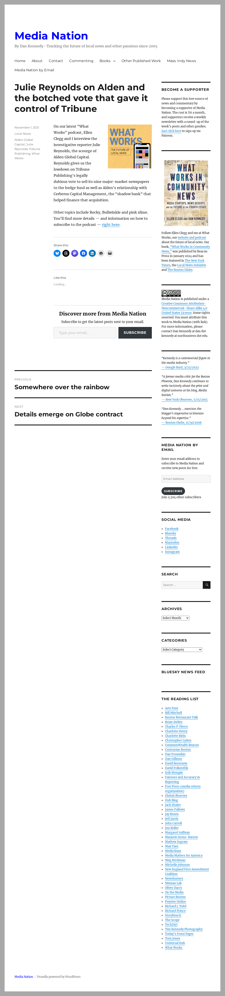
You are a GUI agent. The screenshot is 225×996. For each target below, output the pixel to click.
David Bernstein (176, 763)
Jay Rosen (172, 814)
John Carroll (173, 823)
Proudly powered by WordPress (59, 977)
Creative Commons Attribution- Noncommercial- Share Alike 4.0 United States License (184, 308)
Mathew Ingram (176, 842)
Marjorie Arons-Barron (181, 837)
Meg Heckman (175, 860)
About (37, 61)
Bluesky (170, 533)
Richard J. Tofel (175, 906)
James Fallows (175, 809)
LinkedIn (171, 547)
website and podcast (192, 237)
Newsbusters (174, 878)
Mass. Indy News (181, 61)
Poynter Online (175, 901)
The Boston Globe (179, 270)
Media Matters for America (183, 855)
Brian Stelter (174, 722)
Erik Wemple (174, 773)
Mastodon (172, 542)
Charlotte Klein (175, 736)
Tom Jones (172, 938)
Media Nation (51, 35)
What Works (173, 948)
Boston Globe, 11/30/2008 (183, 423)
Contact (56, 61)
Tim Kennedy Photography (184, 929)
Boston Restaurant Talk (181, 717)
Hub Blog (171, 800)
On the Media (174, 892)
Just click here (171, 131)
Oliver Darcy (173, 888)
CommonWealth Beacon (182, 745)
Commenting (81, 61)
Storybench (173, 915)
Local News (23, 133)
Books (105, 61)
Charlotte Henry (176, 731)
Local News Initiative (191, 265)
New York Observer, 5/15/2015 (186, 400)
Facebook (171, 529)
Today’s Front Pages (179, 934)
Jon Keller (172, 828)
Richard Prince (175, 911)
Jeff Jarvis (171, 819)
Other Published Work (141, 61)
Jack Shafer (173, 805)
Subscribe (135, 332)
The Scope (172, 920)
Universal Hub (175, 943)
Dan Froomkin (175, 754)
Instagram (172, 552)
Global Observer (176, 796)
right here (111, 224)
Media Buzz (173, 851)
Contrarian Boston (178, 749)
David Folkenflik (176, 768)
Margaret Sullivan (177, 832)
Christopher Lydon (178, 740)
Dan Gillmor (173, 759)
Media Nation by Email (34, 70)
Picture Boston (175, 897)
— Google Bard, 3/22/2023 (180, 367)
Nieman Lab (173, 883)
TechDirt (171, 924)
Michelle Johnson (177, 865)
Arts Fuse (171, 708)
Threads (171, 538)
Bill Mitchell (173, 713)
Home (20, 61)
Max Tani (171, 846)
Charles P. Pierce (176, 726)
